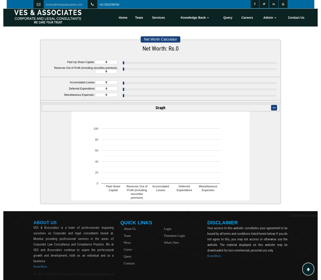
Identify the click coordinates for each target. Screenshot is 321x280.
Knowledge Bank (195, 17)
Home (123, 17)
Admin (269, 17)
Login (167, 229)
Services (158, 17)
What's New (171, 242)
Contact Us (296, 17)
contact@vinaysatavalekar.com (63, 4)
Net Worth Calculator (160, 39)
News (127, 242)
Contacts (129, 263)
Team (139, 17)
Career (128, 249)
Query (227, 17)
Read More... (41, 266)
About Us (130, 229)
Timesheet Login (174, 235)
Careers (247, 17)
